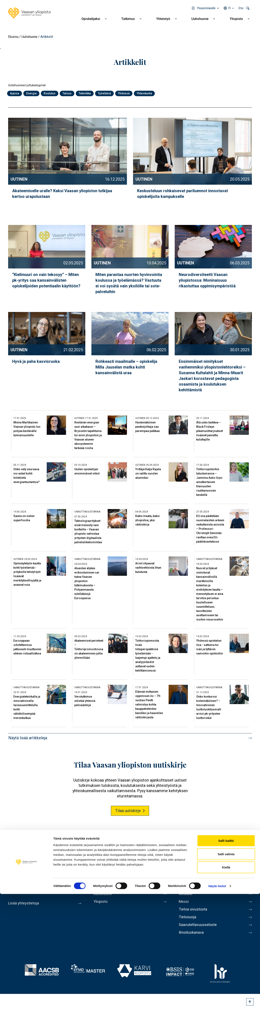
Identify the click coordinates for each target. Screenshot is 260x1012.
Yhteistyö (163, 19)
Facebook (191, 855)
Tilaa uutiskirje (128, 810)
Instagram (225, 855)
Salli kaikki (226, 958)
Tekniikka (85, 93)
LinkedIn (236, 855)
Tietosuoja (188, 921)
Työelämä (104, 93)
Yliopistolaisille (206, 8)
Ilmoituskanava (192, 939)
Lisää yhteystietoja (24, 903)
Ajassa (14, 93)
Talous (67, 93)
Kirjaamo (187, 879)
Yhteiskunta (144, 93)
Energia (31, 93)
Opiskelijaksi (90, 19)
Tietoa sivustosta (194, 913)
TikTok (248, 855)
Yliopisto (236, 19)
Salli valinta (226, 972)
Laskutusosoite (192, 887)
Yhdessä (124, 93)
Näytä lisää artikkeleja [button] (27, 737)
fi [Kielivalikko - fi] (230, 8)
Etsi (241, 8)
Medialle (186, 896)
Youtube (214, 855)
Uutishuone (199, 19)
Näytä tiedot (217, 1004)
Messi (184, 904)
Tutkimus (128, 19)
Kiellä (226, 985)
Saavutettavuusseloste (199, 930)
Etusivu (13, 37)
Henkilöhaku (190, 870)
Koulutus (49, 93)
